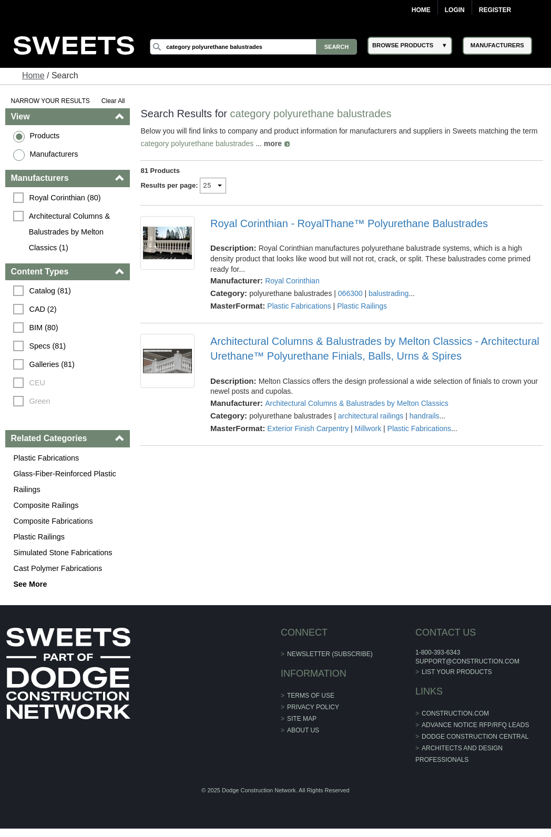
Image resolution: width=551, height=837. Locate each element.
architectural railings (371, 416)
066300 (350, 293)
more (273, 143)
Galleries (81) (51, 364)
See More (30, 584)
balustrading (389, 293)
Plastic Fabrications (46, 458)
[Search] (253, 47)
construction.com (455, 713)
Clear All (113, 101)
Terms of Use (310, 695)
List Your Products (457, 672)
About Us (303, 730)
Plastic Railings (39, 537)
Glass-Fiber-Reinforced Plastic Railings (64, 481)
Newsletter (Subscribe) (330, 654)
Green (39, 401)
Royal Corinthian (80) (64, 197)
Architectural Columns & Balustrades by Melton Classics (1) (70, 232)
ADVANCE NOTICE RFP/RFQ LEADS (475, 725)
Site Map (302, 718)
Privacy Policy (313, 707)
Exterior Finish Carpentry (308, 428)
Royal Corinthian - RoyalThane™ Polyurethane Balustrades (349, 223)
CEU (37, 383)
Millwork (368, 428)
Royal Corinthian (292, 281)
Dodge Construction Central (475, 736)
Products (44, 135)
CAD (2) (42, 309)
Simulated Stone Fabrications (62, 552)
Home (421, 10)
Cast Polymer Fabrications (57, 568)
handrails (425, 416)
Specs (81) (47, 346)
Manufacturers (53, 154)
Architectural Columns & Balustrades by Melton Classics (356, 403)
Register (495, 10)
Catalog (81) (49, 291)
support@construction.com (467, 661)
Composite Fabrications (53, 521)
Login (455, 10)
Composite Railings (45, 505)
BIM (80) (43, 327)
